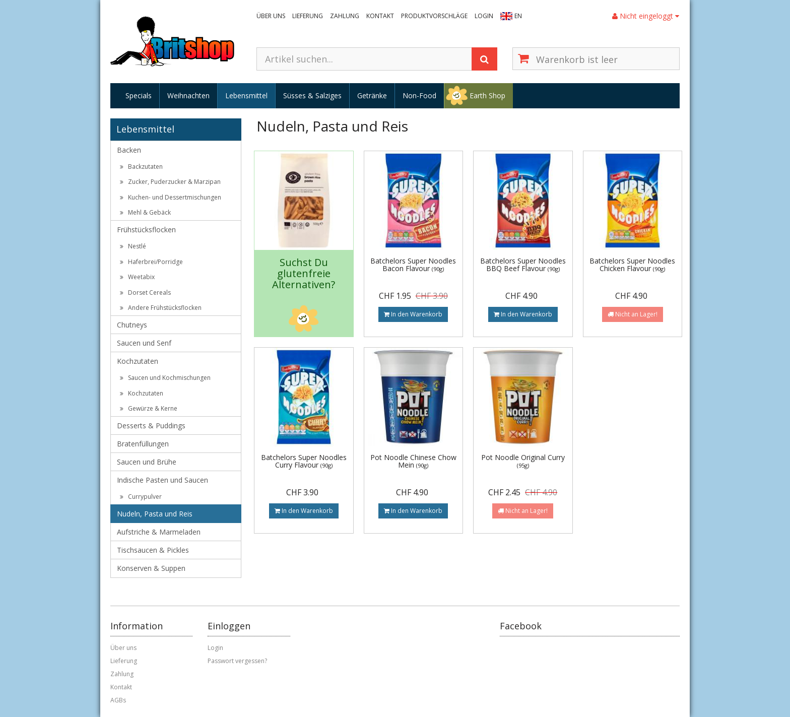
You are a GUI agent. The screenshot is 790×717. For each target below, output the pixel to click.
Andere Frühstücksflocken (161, 307)
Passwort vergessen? (237, 661)
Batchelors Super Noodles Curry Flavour (304, 461)
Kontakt (380, 16)
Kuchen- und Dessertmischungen (170, 197)
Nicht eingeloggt (645, 16)
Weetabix (137, 277)
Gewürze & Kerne (148, 408)
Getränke (372, 95)
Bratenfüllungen (143, 443)
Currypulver (141, 496)
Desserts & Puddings (151, 425)
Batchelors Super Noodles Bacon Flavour (413, 264)
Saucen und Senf (144, 343)
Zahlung (344, 16)
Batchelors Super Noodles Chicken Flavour (632, 264)
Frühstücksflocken (146, 229)
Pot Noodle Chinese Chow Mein (413, 461)
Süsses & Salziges (312, 95)
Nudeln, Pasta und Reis (154, 513)
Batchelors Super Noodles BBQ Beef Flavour (523, 264)
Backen (129, 150)
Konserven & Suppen (151, 568)
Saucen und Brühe (146, 462)
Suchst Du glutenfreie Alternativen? (303, 273)
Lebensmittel (246, 95)
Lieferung (307, 16)
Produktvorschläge (434, 16)
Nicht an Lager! (632, 314)
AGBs (118, 700)
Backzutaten (141, 166)
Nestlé (133, 246)
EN (518, 16)
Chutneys (132, 325)
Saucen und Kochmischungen (165, 377)
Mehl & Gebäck (145, 212)
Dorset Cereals (145, 292)
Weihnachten (188, 95)
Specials (138, 95)
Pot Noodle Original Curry (523, 460)
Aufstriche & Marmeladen (159, 532)
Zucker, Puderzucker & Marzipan (170, 181)
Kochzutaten (137, 361)
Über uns (270, 16)
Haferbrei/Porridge (151, 261)
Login (484, 16)
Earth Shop (487, 95)
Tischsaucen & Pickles (153, 550)
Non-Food (419, 95)
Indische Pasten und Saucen (162, 480)
